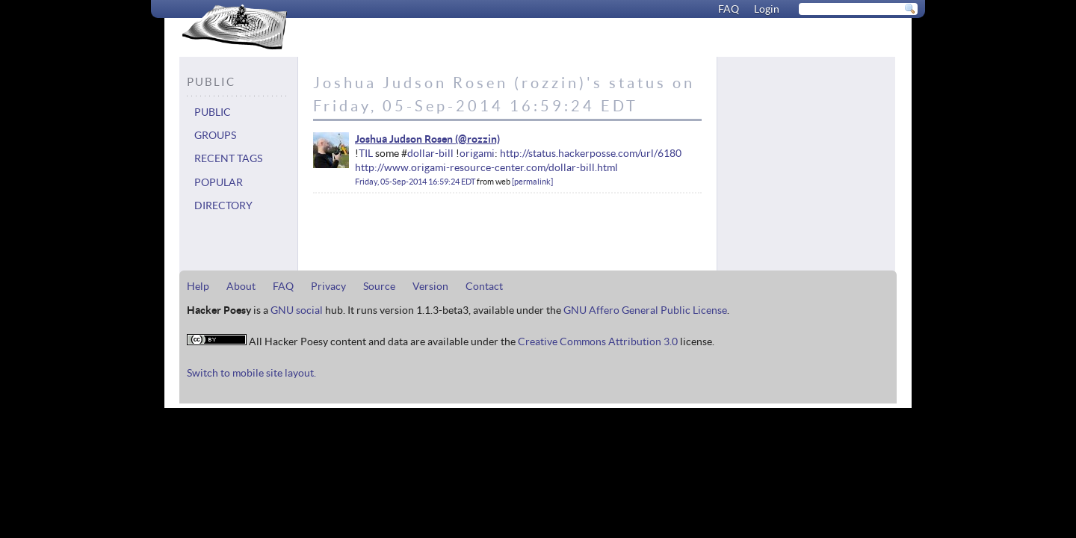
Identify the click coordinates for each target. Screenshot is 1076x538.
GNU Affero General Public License (645, 310)
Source (379, 286)
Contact (484, 286)
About (241, 286)
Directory (223, 205)
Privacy (328, 286)
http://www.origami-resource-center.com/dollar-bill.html (486, 167)
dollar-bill (430, 153)
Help (198, 286)
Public (212, 112)
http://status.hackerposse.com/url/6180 (590, 153)
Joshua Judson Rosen (404, 139)
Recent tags (228, 158)
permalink (532, 181)
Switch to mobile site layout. (251, 373)
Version (430, 286)
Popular (218, 182)
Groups (215, 135)
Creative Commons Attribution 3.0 (598, 341)
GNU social (296, 310)
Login (766, 9)
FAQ (728, 9)
